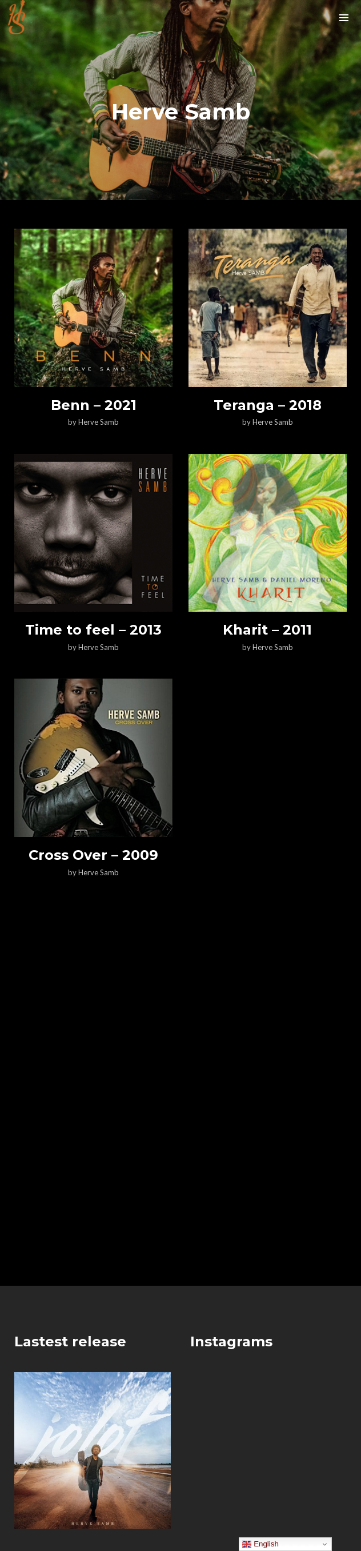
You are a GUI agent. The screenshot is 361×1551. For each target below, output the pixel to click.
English (260, 1544)
